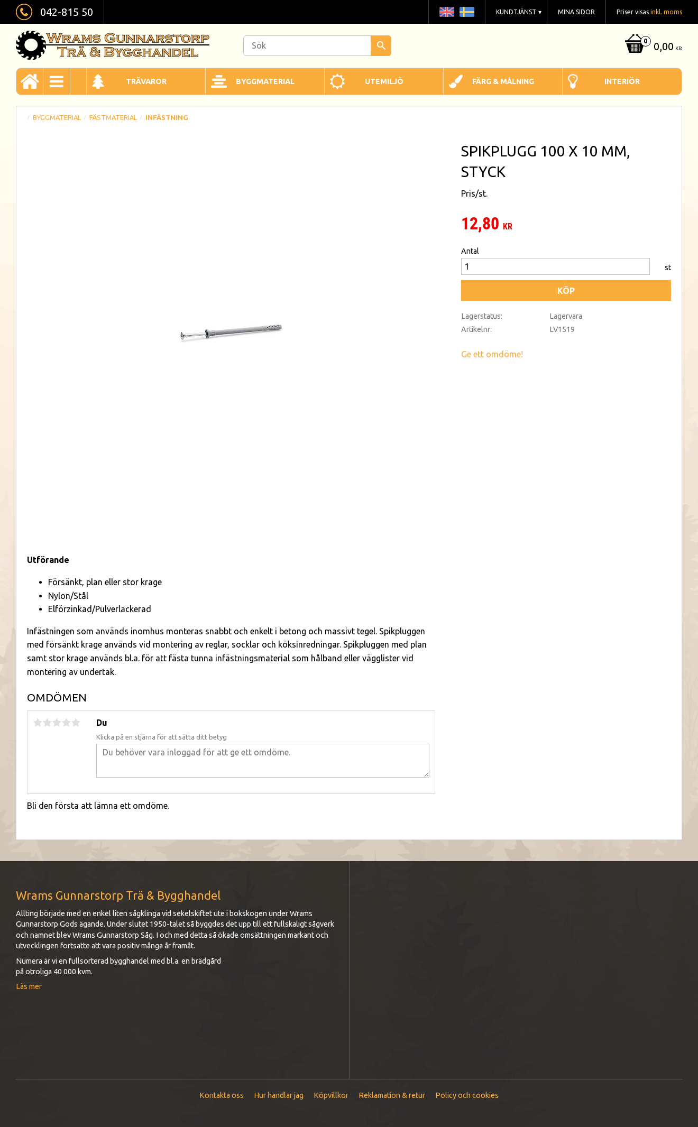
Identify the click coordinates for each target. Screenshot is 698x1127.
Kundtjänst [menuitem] (516, 11)
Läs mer (29, 986)
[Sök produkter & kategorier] (317, 45)
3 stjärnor (56, 722)
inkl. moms (666, 11)
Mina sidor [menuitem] (576, 11)
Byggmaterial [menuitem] (265, 81)
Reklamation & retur (392, 1095)
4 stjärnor (66, 722)
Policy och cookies (467, 1095)
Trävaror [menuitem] (146, 81)
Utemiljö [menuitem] (384, 81)
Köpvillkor (331, 1095)
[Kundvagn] (652, 47)
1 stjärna (37, 722)
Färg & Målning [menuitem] (503, 81)
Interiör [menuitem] (622, 81)
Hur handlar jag (279, 1095)
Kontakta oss (221, 1095)
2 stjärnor (47, 722)
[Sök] (381, 45)
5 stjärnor (75, 722)
